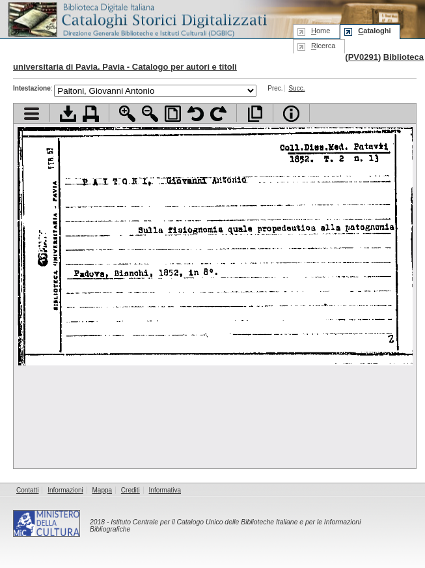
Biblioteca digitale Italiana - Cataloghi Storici (136, 18)
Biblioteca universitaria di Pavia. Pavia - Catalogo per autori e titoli (218, 62)
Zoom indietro (150, 114)
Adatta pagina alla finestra (173, 114)
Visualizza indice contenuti (31, 114)
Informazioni (65, 490)
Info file (291, 114)
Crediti (130, 490)
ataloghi (374, 31)
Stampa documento (91, 114)
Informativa (165, 490)
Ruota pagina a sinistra (195, 114)
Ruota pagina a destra (218, 114)
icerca (323, 46)
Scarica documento (68, 114)
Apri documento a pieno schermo (255, 114)
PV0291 (363, 57)
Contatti (27, 490)
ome (320, 31)
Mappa (102, 490)
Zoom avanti (127, 114)
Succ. (296, 88)
